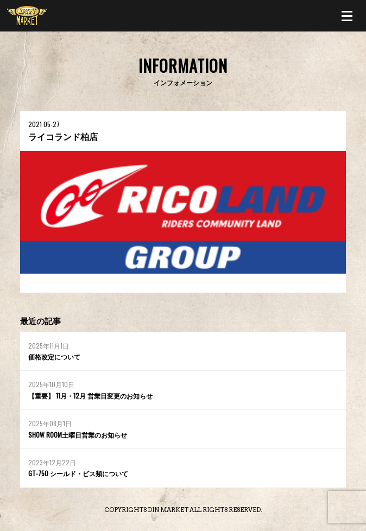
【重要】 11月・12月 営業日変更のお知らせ (90, 395)
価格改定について (54, 356)
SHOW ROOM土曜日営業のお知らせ (77, 434)
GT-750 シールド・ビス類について (78, 473)
